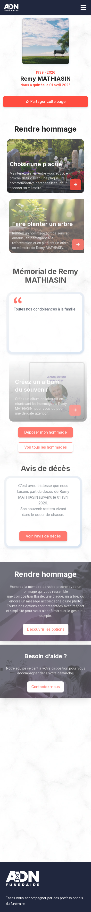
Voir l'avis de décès (37, 536)
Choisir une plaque (36, 164)
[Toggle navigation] (83, 7)
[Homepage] (45, 41)
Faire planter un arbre (47, 223)
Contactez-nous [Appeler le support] (45, 692)
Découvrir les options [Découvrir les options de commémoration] (45, 634)
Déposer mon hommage (45, 437)
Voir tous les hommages (45, 452)
